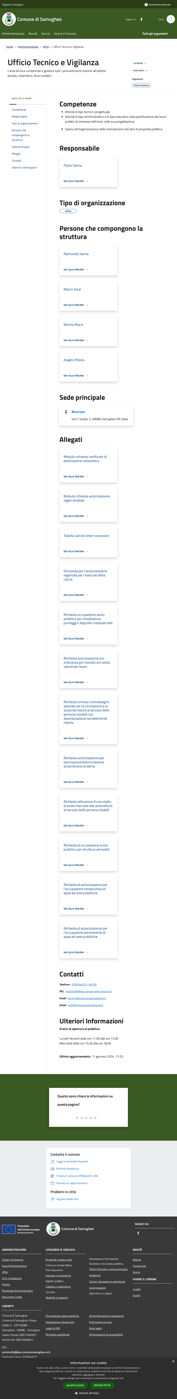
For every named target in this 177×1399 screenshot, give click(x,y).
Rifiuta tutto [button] (102, 1385)
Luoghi (137, 1289)
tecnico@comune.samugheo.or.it (87, 998)
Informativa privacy (100, 1322)
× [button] (173, 1361)
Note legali (95, 1328)
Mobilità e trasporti (57, 1298)
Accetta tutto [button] (75, 1385)
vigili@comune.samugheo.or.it (85, 1005)
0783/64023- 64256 (84, 984)
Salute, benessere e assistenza (107, 1281)
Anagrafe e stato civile (59, 1260)
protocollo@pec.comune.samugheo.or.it (89, 991)
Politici (6, 1284)
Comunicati (139, 1266)
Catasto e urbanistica (58, 1286)
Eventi (136, 1295)
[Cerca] (171, 19)
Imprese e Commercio (58, 1275)
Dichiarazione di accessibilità (106, 1334)
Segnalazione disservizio (60, 1322)
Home (9, 47)
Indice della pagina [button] (22, 98)
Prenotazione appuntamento (62, 1316)
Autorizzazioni (97, 1288)
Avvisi (136, 1272)
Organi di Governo (12, 1260)
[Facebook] (140, 19)
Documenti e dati (12, 1297)
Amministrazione (28, 47)
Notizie (137, 1260)
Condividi (140, 63)
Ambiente (95, 1275)
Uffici (46, 47)
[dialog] (88, 1378)
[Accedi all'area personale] (157, 5)
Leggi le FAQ (53, 1328)
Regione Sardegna (12, 4)
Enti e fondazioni (12, 1278)
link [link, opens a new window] (122, 1378)
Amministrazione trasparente (106, 1316)
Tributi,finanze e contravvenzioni (108, 1269)
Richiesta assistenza (57, 1334)
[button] (88, 1393)
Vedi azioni (141, 70)
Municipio (78, 411)
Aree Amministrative (14, 1266)
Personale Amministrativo (17, 1291)
